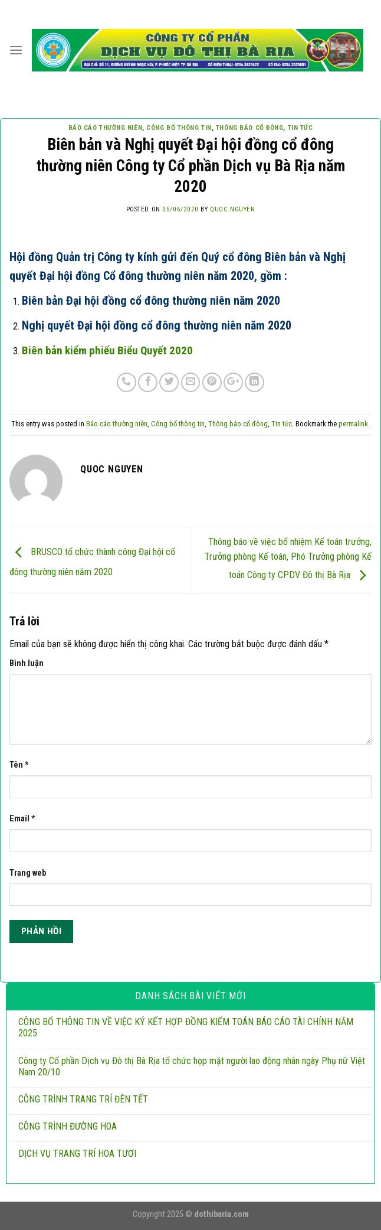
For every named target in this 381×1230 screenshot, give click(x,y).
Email (22, 819)
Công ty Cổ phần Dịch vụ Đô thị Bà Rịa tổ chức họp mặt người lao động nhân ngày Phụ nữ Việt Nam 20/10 (191, 1066)
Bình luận (26, 663)
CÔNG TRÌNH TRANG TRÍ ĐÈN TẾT (83, 1099)
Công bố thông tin (179, 128)
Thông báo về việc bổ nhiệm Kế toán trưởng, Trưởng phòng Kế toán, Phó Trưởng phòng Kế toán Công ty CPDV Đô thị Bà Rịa (288, 558)
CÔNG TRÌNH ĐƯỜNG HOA (67, 1126)
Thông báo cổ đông (250, 128)
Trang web (27, 873)
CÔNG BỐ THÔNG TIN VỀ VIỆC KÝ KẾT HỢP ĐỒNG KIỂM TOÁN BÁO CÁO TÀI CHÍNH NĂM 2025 (185, 1027)
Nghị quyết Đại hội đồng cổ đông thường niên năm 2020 (156, 325)
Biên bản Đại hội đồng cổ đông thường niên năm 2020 (151, 300)
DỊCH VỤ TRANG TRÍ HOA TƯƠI (77, 1153)
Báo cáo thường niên (105, 128)
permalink (353, 423)
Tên (19, 765)
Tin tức (300, 128)
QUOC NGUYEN (232, 209)
